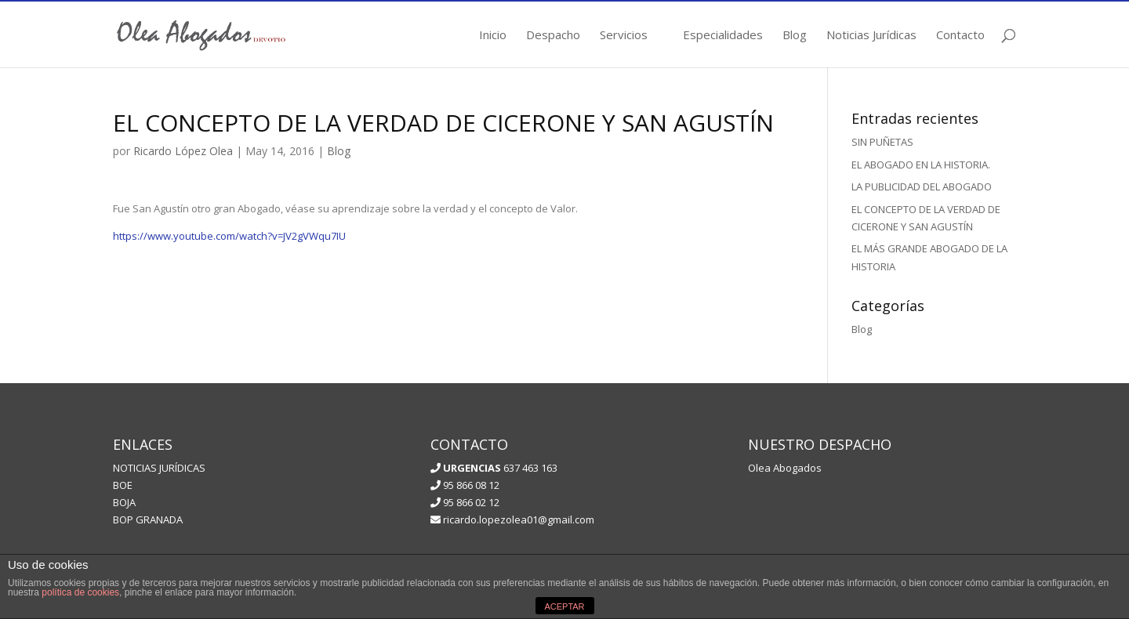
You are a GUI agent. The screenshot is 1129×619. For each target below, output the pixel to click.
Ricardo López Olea (183, 150)
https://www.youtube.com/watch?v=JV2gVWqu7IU (229, 236)
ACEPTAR (564, 606)
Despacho (553, 35)
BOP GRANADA (148, 519)
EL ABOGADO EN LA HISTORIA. (920, 164)
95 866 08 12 (464, 485)
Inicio (492, 35)
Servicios (624, 35)
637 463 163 (499, 468)
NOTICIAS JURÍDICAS (159, 468)
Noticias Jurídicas (871, 35)
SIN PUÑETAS (882, 142)
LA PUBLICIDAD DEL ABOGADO (921, 186)
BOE (123, 485)
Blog (794, 35)
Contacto (960, 35)
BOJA (124, 502)
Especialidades (723, 35)
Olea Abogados (785, 468)
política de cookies (80, 592)
